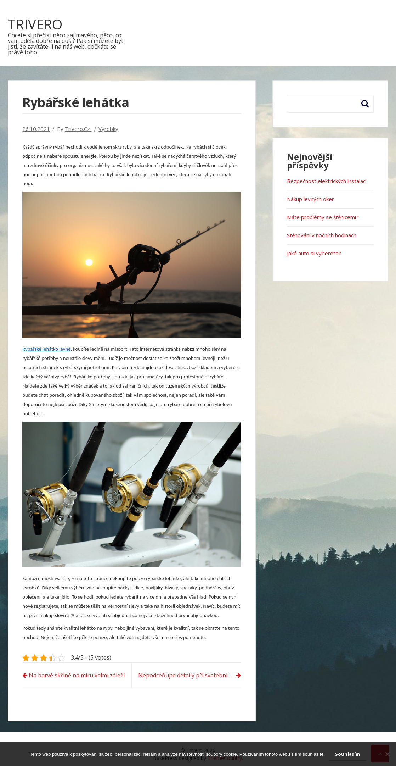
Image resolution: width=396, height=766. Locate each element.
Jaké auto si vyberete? (314, 253)
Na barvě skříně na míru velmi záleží (77, 675)
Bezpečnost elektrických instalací (327, 180)
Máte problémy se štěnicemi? (322, 217)
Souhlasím (347, 754)
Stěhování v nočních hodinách (321, 235)
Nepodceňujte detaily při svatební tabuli (189, 675)
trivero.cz (78, 128)
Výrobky (108, 128)
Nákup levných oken (311, 198)
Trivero (35, 24)
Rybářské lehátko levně (46, 349)
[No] (387, 753)
